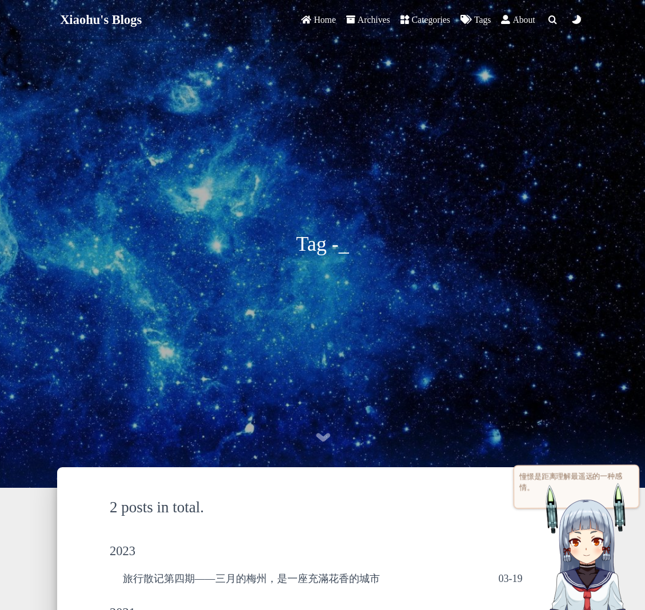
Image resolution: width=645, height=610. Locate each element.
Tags (475, 20)
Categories (425, 20)
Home (318, 20)
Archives (368, 20)
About (518, 20)
